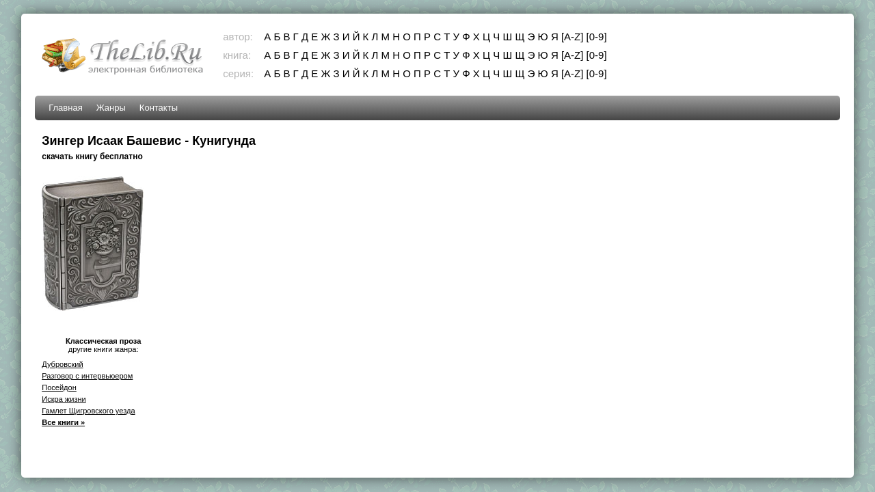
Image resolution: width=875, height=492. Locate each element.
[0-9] (597, 36)
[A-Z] (572, 36)
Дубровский (62, 364)
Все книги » (63, 422)
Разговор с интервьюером (87, 376)
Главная (65, 107)
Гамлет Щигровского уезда (88, 411)
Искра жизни (64, 399)
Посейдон (59, 387)
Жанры (111, 107)
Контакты (158, 107)
